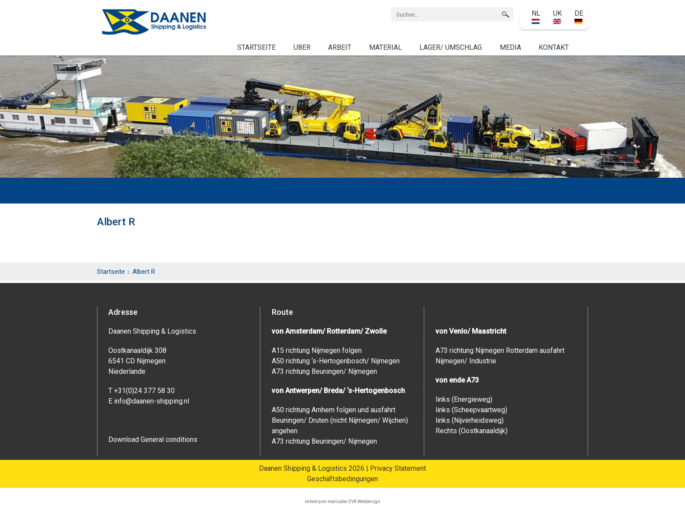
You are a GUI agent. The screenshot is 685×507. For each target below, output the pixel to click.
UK (557, 16)
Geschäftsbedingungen (342, 479)
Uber (302, 47)
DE (578, 16)
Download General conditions (152, 439)
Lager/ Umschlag (450, 47)
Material (385, 47)
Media (510, 47)
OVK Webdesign (364, 501)
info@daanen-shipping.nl (151, 401)
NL (536, 16)
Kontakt (554, 47)
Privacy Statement (398, 468)
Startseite (256, 47)
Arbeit (339, 47)
